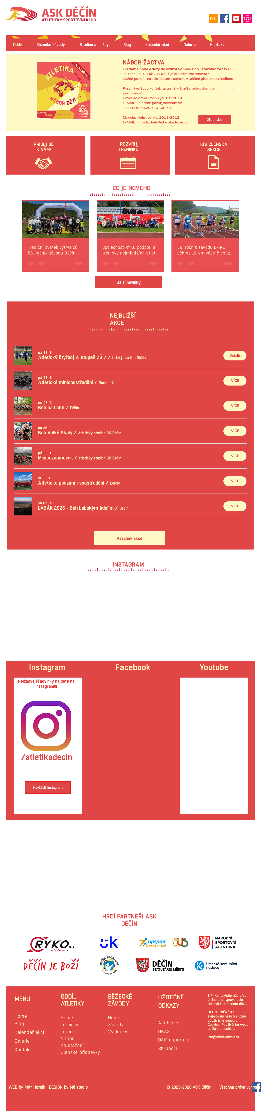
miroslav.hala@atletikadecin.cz (162, 122)
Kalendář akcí (29, 1032)
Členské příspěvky (80, 1052)
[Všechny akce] (129, 538)
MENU (22, 999)
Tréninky (69, 1024)
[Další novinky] (128, 282)
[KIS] (213, 18)
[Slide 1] (131, 116)
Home (21, 1016)
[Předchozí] (31, 90)
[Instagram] (247, 18)
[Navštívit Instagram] (48, 787)
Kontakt (23, 1050)
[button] (70, 357)
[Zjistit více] (214, 119)
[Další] (231, 90)
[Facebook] (224, 18)
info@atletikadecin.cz (224, 1037)
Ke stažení (72, 1045)
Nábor (67, 1038)
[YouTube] (236, 18)
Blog (19, 1023)
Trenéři (68, 1031)
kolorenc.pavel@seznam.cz (159, 103)
